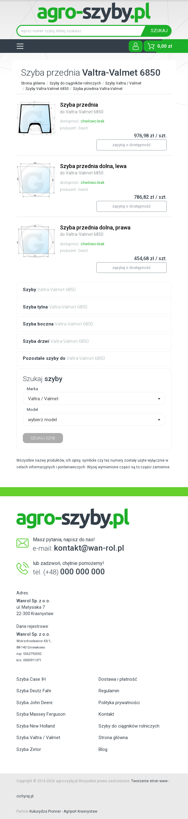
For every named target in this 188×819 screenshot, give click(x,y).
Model (32, 409)
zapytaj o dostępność (131, 145)
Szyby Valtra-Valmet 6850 (47, 89)
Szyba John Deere (34, 702)
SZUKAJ (159, 30)
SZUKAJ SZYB (43, 438)
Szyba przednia (81, 108)
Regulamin (109, 690)
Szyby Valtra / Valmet (123, 83)
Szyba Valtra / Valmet (38, 737)
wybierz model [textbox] (42, 419)
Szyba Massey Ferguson (40, 714)
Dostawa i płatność (118, 679)
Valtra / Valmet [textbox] (43, 398)
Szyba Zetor (28, 749)
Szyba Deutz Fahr (33, 690)
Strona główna (33, 83)
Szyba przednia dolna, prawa (95, 230)
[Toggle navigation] (20, 46)
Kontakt (106, 714)
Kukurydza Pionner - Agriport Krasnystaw (63, 811)
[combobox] (94, 398)
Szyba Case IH (31, 679)
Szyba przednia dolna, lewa (93, 169)
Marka (32, 388)
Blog (103, 749)
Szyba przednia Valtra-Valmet (98, 89)
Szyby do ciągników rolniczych (75, 83)
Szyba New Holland (35, 726)
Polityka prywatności (119, 702)
